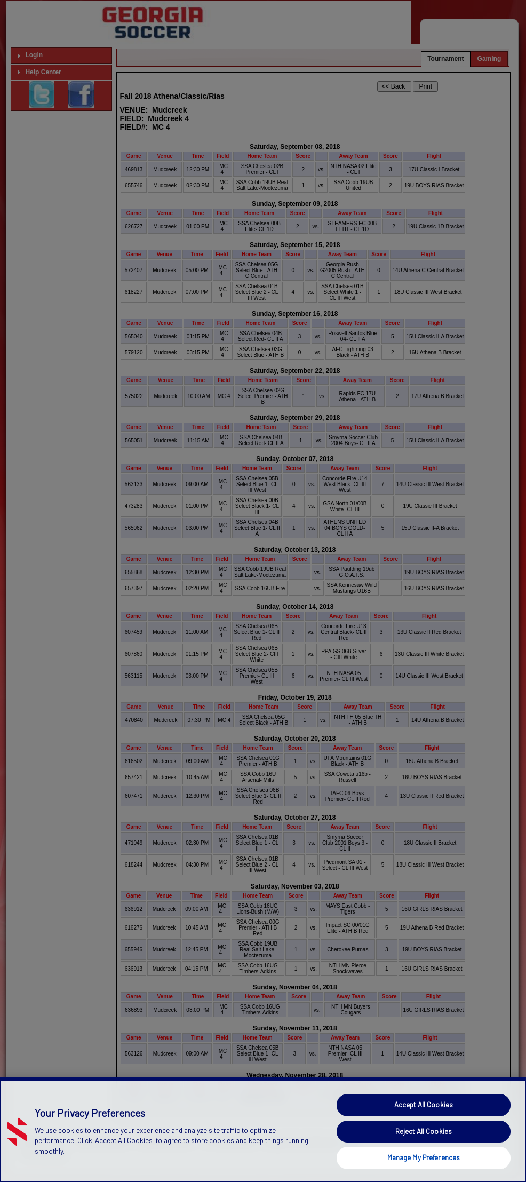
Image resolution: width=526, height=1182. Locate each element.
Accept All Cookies (423, 1126)
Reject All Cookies (423, 1152)
